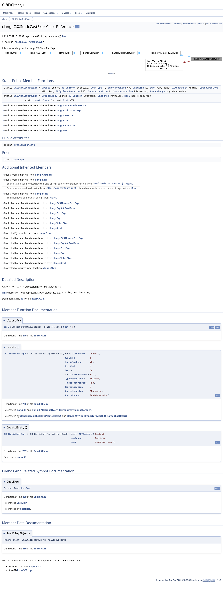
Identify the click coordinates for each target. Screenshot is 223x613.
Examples (90, 13)
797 (24, 451)
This (4, 292)
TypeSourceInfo (208, 87)
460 (24, 548)
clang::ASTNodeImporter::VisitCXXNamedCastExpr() (97, 415)
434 (23, 298)
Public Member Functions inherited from (41, 203)
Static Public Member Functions (168, 23)
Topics (37, 13)
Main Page (8, 13)
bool (127, 95)
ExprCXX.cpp (41, 404)
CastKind (138, 87)
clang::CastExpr (64, 115)
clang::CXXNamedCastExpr (70, 105)
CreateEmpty (49, 95)
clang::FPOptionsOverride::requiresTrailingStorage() (62, 409)
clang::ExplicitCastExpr (68, 110)
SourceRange (157, 91)
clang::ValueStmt (65, 125)
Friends (201, 23)
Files (78, 13)
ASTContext (68, 87)
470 (24, 335)
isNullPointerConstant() (109, 183)
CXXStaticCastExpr (20, 19)
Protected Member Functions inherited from (43, 238)
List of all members (214, 23)
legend (111, 73)
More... (66, 36)
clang (4, 19)
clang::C (21, 409)
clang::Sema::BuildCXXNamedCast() (40, 415)
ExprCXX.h (38, 298)
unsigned (103, 95)
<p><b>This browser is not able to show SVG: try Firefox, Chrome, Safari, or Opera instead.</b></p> (112, 61)
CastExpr (18, 159)
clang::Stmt (62, 130)
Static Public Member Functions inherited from (44, 105)
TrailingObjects (24, 144)
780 (24, 404)
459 (24, 496)
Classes (66, 13)
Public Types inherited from (27, 174)
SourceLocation (98, 91)
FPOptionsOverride (68, 91)
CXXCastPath (179, 87)
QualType (96, 87)
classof (47, 100)
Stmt (66, 100)
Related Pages (23, 13)
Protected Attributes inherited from (29, 268)
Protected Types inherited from (27, 233)
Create (46, 87)
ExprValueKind (117, 87)
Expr (152, 87)
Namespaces (50, 13)
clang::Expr (61, 120)
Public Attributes (189, 23)
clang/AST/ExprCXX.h (29, 42)
